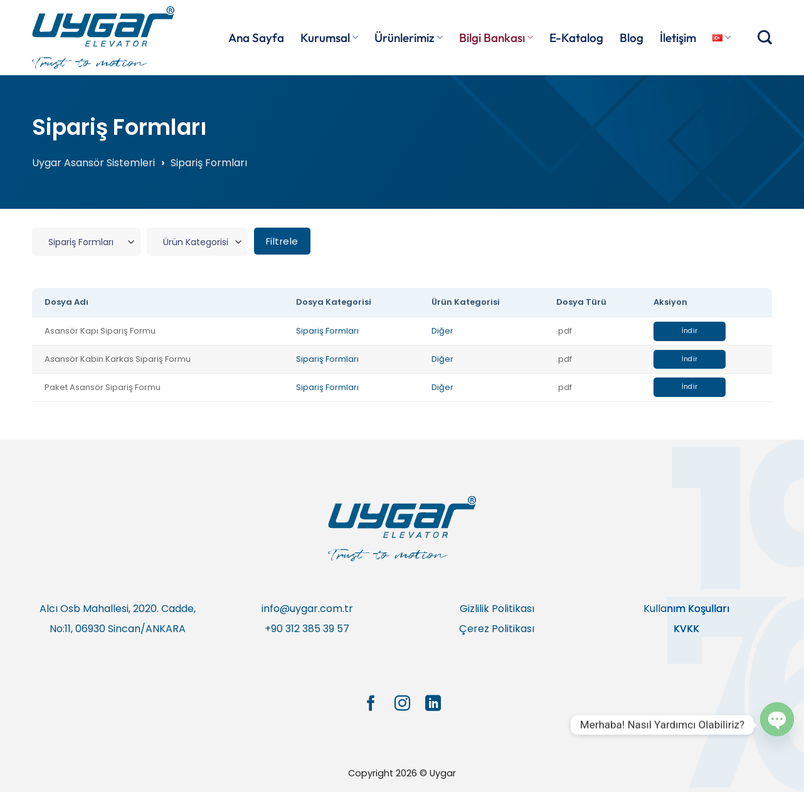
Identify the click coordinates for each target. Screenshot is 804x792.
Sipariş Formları (327, 331)
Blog (631, 37)
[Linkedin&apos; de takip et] (433, 704)
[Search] (765, 37)
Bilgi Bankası (496, 37)
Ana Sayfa (256, 37)
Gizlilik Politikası (497, 608)
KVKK (686, 628)
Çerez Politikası (496, 628)
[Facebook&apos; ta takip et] (370, 704)
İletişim (678, 37)
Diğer (442, 331)
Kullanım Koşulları (686, 608)
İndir (690, 330)
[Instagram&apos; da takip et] (401, 704)
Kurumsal (329, 37)
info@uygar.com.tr (307, 608)
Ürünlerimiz (408, 37)
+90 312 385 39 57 (307, 628)
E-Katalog (576, 37)
